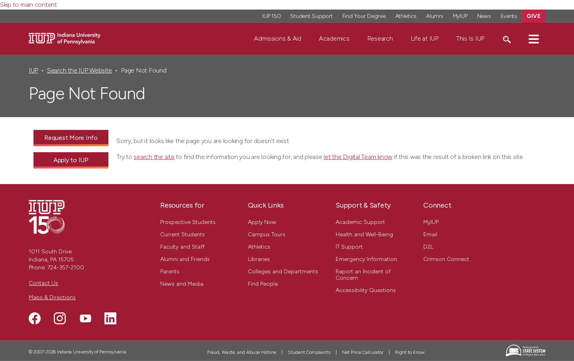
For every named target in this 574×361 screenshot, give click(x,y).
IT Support (349, 246)
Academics (334, 38)
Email (430, 234)
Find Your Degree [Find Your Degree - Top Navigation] (364, 16)
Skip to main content (28, 4)
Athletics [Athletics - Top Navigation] (406, 16)
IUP (33, 70)
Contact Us (43, 283)
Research (380, 38)
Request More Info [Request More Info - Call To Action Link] (71, 137)
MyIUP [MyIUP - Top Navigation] (460, 16)
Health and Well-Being (364, 234)
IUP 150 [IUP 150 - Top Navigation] (271, 16)
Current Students (182, 234)
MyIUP (430, 222)
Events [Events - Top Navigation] (509, 16)
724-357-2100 (65, 267)
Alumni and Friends (185, 259)
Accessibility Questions (366, 290)
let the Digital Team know (358, 157)
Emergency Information (366, 259)
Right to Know (410, 352)
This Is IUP (470, 38)
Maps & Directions (52, 297)
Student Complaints (309, 352)
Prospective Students (188, 222)
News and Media (181, 284)
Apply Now (262, 222)
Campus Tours (266, 234)
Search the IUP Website (79, 70)
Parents (169, 271)
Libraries (259, 259)
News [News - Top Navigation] (484, 16)
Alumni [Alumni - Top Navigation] (434, 16)
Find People (263, 284)
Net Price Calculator (362, 352)
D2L (428, 246)
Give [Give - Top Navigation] (534, 16)
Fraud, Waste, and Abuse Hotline (241, 352)
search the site (154, 157)
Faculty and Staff (182, 246)
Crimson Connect (446, 259)
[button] (534, 38)
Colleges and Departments (283, 271)
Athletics (259, 246)
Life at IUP (424, 38)
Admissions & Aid (277, 38)
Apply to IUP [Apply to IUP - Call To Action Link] (70, 160)
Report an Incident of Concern (363, 274)
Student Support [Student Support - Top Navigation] (311, 16)
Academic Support (360, 222)
